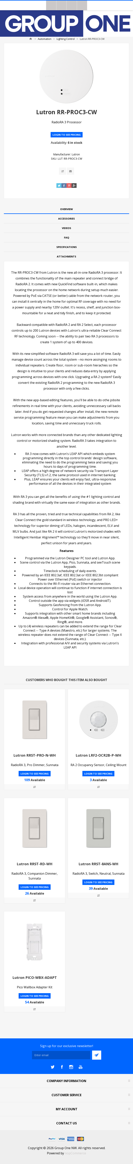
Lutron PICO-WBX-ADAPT (34, 977)
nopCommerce (75, 1153)
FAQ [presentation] (66, 237)
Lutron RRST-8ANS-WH (98, 864)
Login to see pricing (67, 134)
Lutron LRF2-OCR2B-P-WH (98, 755)
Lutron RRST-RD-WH (34, 864)
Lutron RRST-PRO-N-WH (34, 755)
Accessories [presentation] (66, 218)
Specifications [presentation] (66, 247)
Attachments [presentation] (66, 256)
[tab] (66, 209)
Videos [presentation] (66, 228)
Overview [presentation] (66, 209)
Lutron (76, 154)
